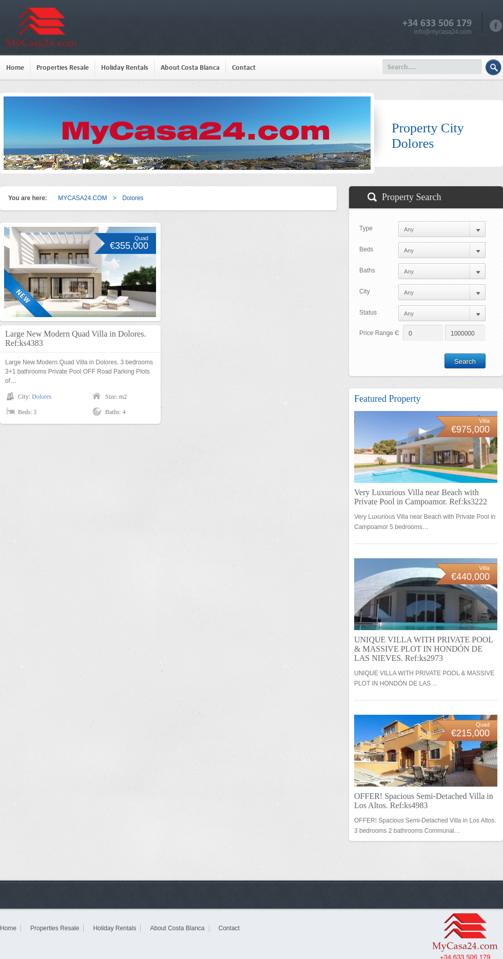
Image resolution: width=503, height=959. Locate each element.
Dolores (41, 396)
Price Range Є (379, 333)
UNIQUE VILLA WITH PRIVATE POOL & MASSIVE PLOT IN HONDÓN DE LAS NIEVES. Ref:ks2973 (423, 648)
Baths (367, 270)
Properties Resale (62, 67)
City (364, 291)
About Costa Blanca (190, 67)
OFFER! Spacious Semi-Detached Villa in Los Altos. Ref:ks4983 (423, 801)
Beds (366, 249)
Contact (244, 67)
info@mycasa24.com (443, 31)
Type (366, 228)
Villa (484, 421)
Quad (141, 238)
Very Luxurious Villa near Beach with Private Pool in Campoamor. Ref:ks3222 (420, 497)
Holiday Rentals (124, 67)
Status (368, 312)
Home (15, 67)
